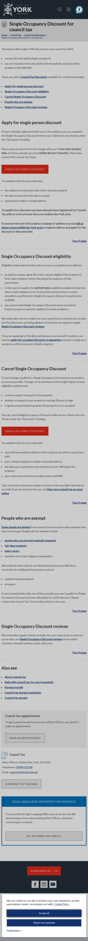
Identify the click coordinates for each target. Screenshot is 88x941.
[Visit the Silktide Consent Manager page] (79, 930)
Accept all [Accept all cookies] (44, 913)
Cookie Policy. (62, 904)
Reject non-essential (44, 923)
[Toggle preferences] (14, 930)
